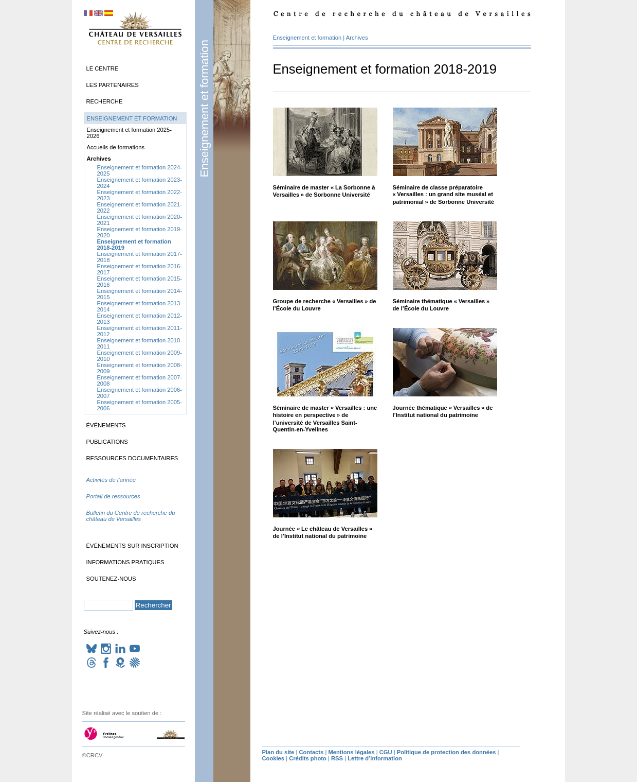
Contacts (311, 752)
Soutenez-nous (111, 579)
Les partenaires (112, 85)
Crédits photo (307, 758)
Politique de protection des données (446, 752)
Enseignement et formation (204, 109)
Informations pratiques (125, 562)
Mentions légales (351, 752)
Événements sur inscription (132, 546)
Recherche (104, 101)
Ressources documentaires (132, 458)
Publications (107, 442)
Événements (106, 425)
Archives (357, 37)
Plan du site (278, 752)
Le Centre (102, 68)
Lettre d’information (375, 758)
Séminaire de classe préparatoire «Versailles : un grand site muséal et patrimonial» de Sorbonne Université (444, 194)
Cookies (273, 758)
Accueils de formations (116, 147)
